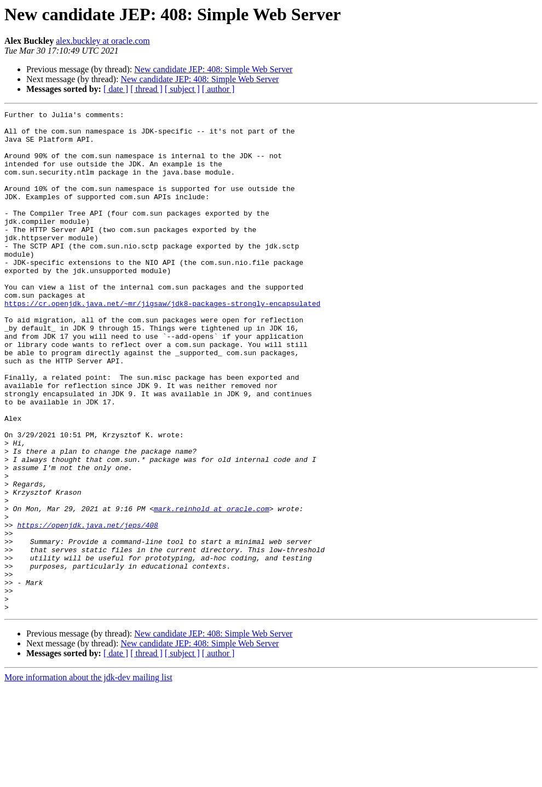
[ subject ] (182, 89)
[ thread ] (146, 89)
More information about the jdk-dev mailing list (88, 777)
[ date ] (115, 89)
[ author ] (218, 89)
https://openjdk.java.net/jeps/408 (87, 609)
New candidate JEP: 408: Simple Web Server (213, 69)
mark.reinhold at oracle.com (211, 589)
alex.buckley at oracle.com (102, 40)
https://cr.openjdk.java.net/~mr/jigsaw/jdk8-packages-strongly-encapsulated (162, 343)
